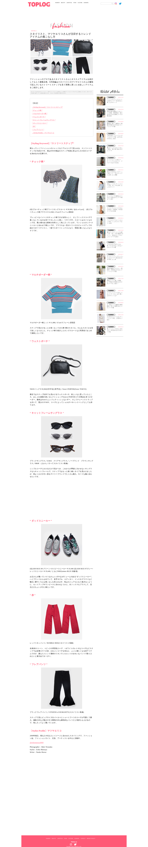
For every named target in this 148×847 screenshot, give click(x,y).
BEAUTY (63, 2)
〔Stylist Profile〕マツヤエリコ (43, 133)
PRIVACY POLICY (91, 838)
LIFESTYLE (69, 2)
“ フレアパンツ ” (38, 129)
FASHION (57, 2)
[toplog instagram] (117, 4)
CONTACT (83, 838)
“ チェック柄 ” (37, 110)
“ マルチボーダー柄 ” (39, 113)
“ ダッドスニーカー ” (39, 123)
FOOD (74, 2)
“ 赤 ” (34, 126)
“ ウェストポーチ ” (39, 117)
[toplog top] (39, 4)
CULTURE (80, 2)
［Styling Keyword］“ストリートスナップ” (47, 107)
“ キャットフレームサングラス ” (44, 120)
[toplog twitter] (121, 4)
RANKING (86, 2)
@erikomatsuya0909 (36, 742)
